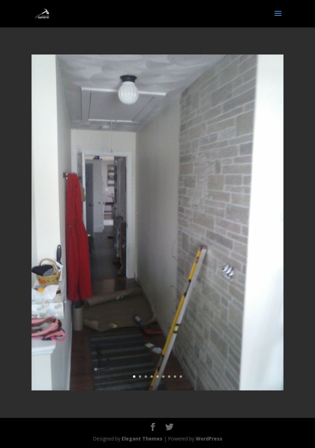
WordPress (209, 438)
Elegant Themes (142, 438)
